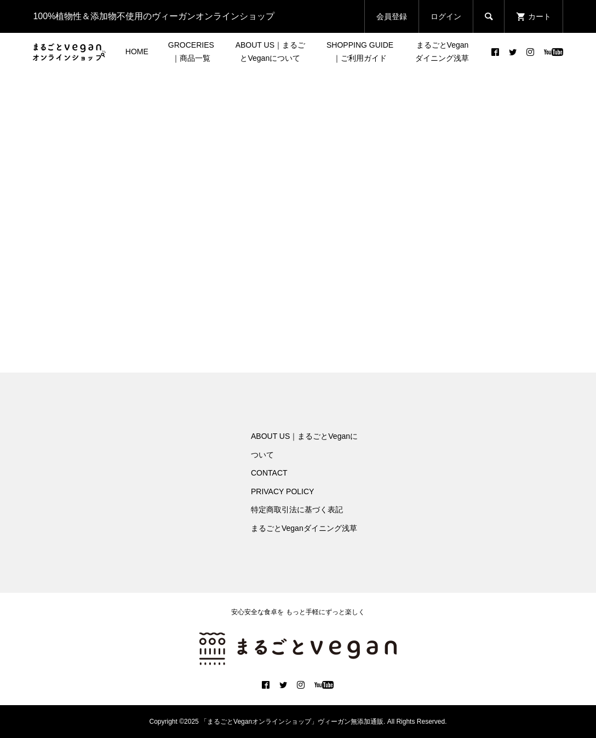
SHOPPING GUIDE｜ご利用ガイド (359, 51)
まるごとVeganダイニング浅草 (442, 51)
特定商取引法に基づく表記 (297, 509)
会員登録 (391, 16)
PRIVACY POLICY (282, 491)
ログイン (446, 16)
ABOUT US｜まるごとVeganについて (270, 51)
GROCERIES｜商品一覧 (191, 51)
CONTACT (269, 472)
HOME (136, 51)
